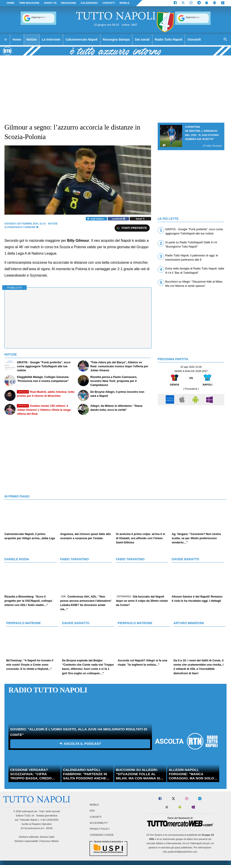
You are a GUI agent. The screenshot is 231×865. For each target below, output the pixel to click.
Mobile (94, 805)
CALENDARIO (89, 3)
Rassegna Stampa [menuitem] (116, 39)
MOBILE (124, 3)
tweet (140, 218)
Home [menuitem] (17, 39)
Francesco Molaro (49, 841)
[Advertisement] (191, 438)
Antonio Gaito (47, 837)
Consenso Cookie (102, 835)
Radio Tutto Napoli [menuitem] (168, 39)
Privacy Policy (100, 829)
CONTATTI (108, 3)
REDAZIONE (68, 3)
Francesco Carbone (21, 227)
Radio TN (50, 3)
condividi (118, 218)
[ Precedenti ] (191, 388)
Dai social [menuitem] (142, 39)
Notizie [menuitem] (31, 39)
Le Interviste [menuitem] (51, 39)
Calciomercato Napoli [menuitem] (82, 39)
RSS (92, 811)
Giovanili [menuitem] (194, 39)
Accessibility (99, 823)
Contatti (96, 817)
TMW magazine (29, 3)
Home (10, 3)
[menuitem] (5, 39)
